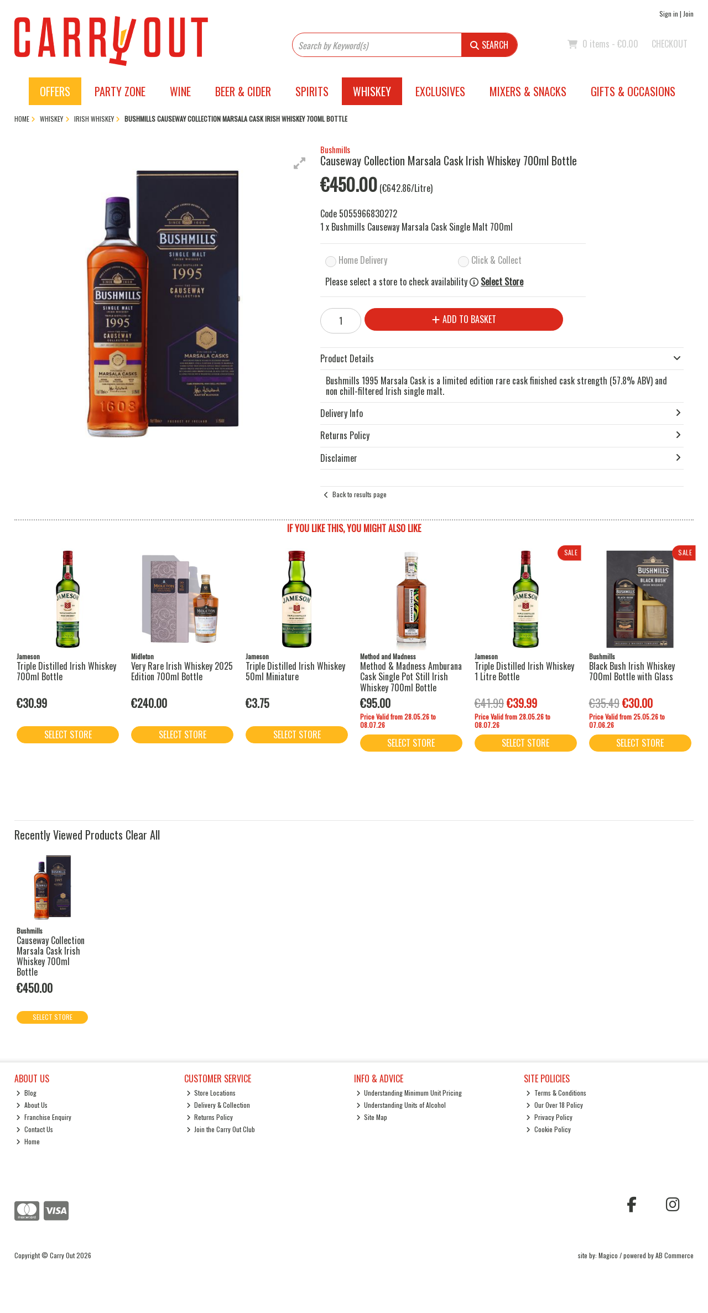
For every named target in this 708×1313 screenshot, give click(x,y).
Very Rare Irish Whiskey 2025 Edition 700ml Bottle (182, 671)
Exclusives (440, 91)
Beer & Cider (243, 91)
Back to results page (359, 494)
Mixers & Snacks (528, 91)
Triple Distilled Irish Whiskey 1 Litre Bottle (524, 671)
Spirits (312, 91)
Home (28, 1141)
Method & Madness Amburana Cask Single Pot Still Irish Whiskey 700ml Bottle (411, 676)
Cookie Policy (548, 1129)
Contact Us (34, 1129)
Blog (26, 1092)
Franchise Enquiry (43, 1117)
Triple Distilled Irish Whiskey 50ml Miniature (295, 671)
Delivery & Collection (218, 1104)
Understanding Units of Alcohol (401, 1104)
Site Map (372, 1117)
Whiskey (372, 91)
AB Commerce (674, 1255)
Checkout (670, 43)
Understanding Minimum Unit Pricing (409, 1092)
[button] (300, 163)
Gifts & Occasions (633, 91)
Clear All (143, 834)
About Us (32, 1104)
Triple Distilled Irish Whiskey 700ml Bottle (66, 671)
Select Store (502, 282)
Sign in (668, 13)
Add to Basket (464, 319)
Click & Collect (496, 260)
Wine (180, 91)
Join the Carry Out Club (221, 1129)
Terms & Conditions (556, 1092)
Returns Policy (209, 1117)
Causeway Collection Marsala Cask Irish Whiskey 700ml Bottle (51, 956)
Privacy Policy (549, 1117)
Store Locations (211, 1092)
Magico (608, 1255)
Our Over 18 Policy (554, 1104)
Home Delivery (363, 260)
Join (688, 13)
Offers (55, 91)
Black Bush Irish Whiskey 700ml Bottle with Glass (632, 671)
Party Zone (120, 91)
